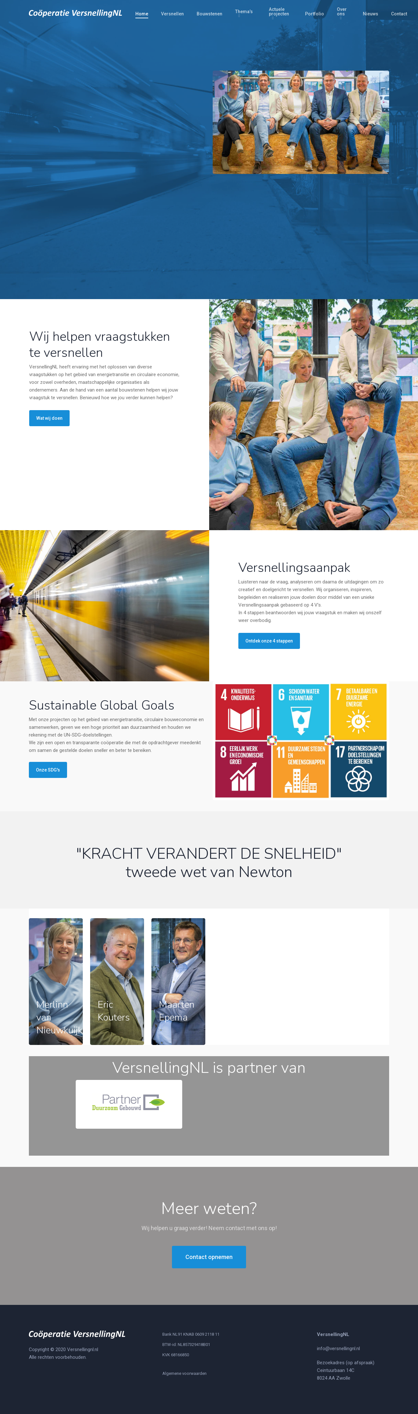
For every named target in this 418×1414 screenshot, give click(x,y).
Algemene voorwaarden (184, 1373)
